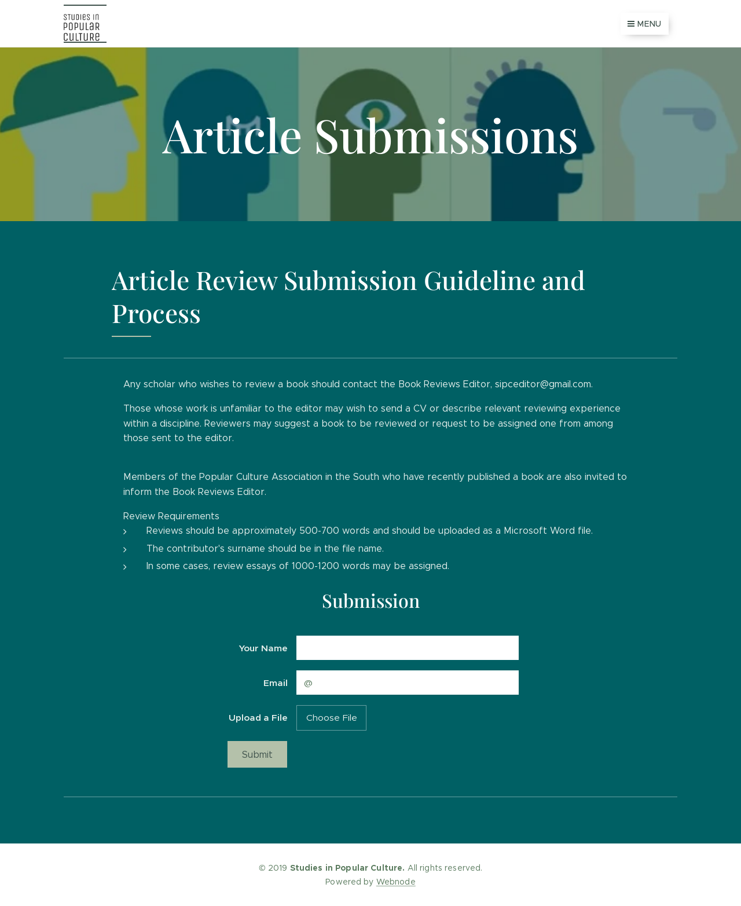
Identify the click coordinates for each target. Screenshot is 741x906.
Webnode (396, 881)
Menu (645, 24)
